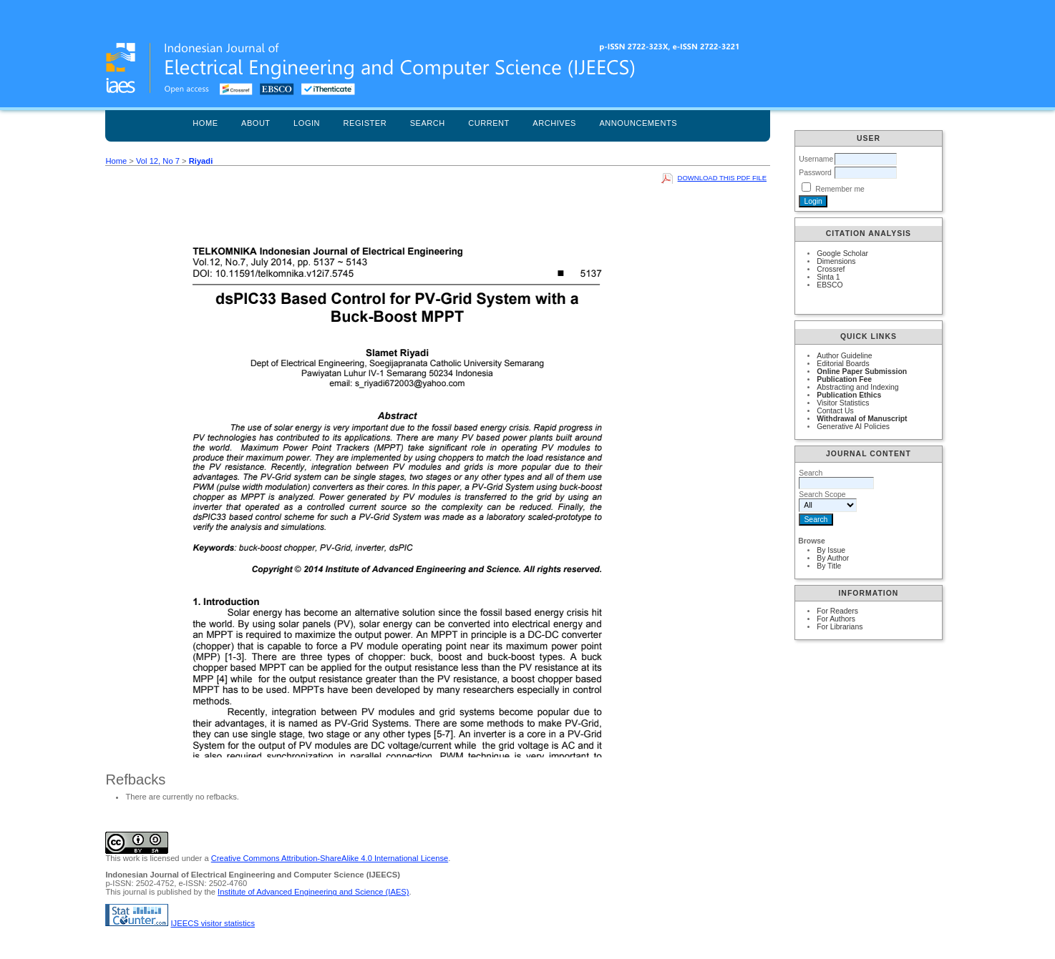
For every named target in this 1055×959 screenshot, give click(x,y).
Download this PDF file (722, 178)
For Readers (837, 611)
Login (306, 123)
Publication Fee (844, 379)
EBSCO (829, 285)
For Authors (836, 619)
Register (365, 123)
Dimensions (836, 261)
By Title (829, 566)
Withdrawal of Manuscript (862, 419)
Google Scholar (842, 253)
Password (815, 173)
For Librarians (839, 627)
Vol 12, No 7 (158, 161)
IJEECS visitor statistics (213, 923)
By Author (833, 558)
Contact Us (835, 411)
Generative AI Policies (853, 427)
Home (205, 123)
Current (489, 123)
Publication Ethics (849, 395)
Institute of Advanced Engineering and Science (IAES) (313, 891)
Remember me (840, 189)
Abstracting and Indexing (857, 387)
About (256, 123)
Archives (554, 123)
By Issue (831, 550)
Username (816, 159)
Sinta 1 (828, 277)
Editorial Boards (843, 364)
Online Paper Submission (862, 371)
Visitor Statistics (843, 403)
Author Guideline (844, 356)
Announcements (638, 123)
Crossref (831, 269)
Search (427, 123)
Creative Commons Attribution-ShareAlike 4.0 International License (329, 858)
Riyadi (201, 161)
